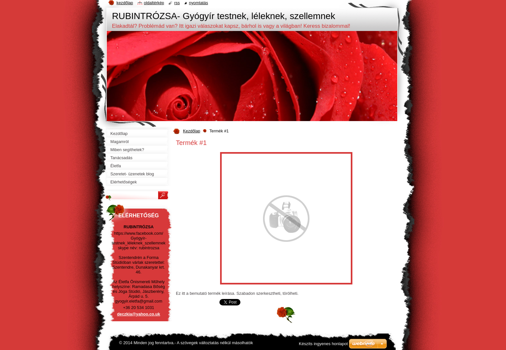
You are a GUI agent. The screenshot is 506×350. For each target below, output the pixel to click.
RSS (177, 2)
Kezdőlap (191, 131)
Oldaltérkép (154, 2)
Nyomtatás (198, 2)
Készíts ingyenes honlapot (323, 343)
